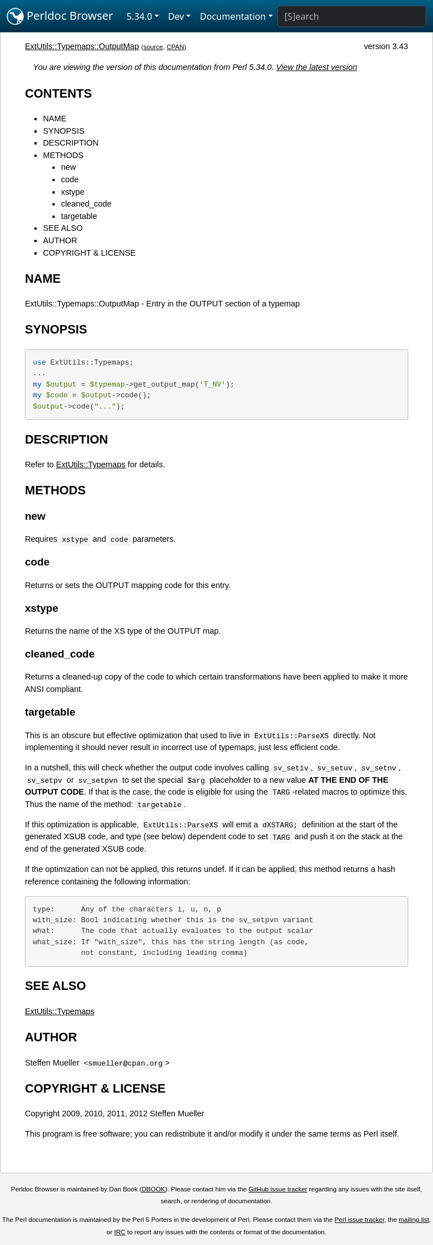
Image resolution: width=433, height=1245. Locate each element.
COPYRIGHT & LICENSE (89, 252)
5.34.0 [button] (139, 16)
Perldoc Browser (60, 16)
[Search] (351, 16)
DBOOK (153, 1189)
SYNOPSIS (64, 130)
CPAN (175, 46)
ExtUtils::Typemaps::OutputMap (82, 46)
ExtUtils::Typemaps (90, 464)
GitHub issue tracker (278, 1189)
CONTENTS (58, 93)
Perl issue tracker (359, 1219)
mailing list (414, 1219)
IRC (120, 1232)
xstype (73, 191)
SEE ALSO (62, 228)
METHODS (63, 155)
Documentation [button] (233, 16)
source (153, 46)
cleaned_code (86, 203)
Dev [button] (176, 16)
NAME (55, 118)
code (69, 179)
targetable (79, 216)
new (68, 167)
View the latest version (316, 67)
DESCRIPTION (70, 142)
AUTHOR (60, 240)
